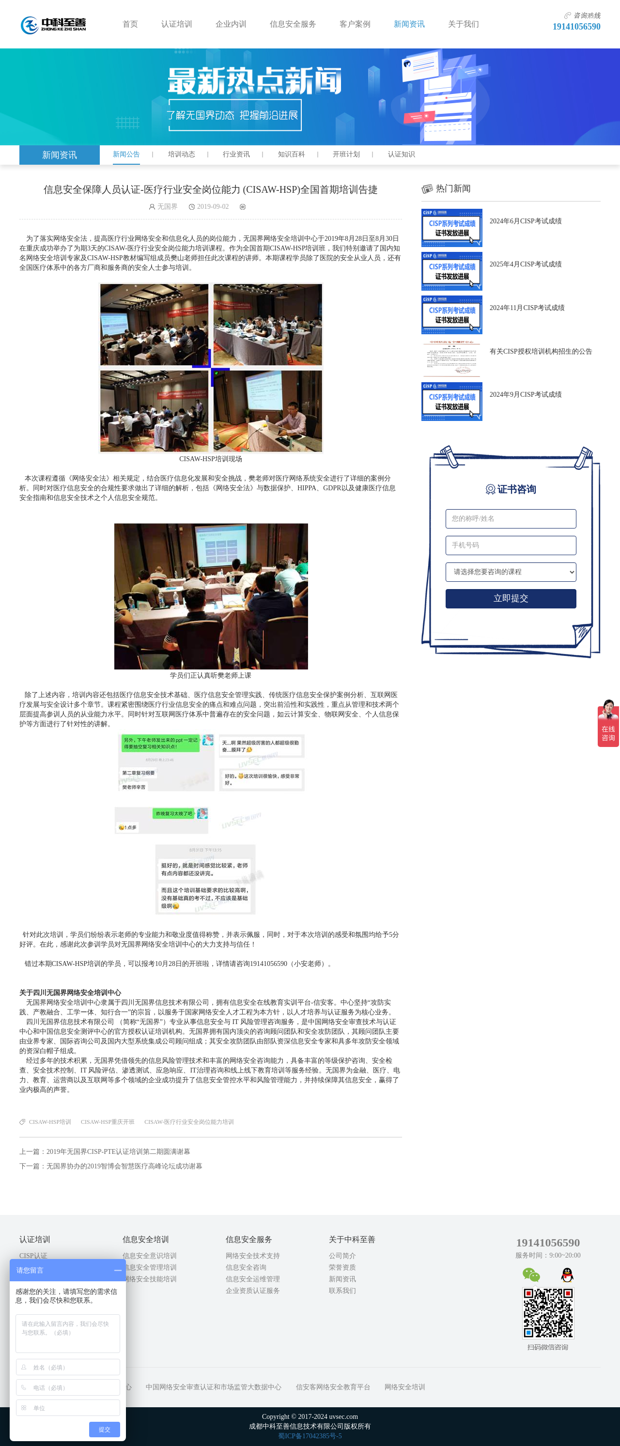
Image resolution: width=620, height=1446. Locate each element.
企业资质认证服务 (253, 1290)
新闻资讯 (409, 24)
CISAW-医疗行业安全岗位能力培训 (189, 1122)
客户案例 (355, 24)
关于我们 (463, 24)
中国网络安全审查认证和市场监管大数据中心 (213, 1387)
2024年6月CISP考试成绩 (526, 221)
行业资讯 (236, 154)
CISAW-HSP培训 (50, 1122)
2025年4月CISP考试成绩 (526, 264)
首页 (130, 24)
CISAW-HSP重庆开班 (108, 1122)
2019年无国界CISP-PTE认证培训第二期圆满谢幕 (118, 1151)
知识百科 (291, 154)
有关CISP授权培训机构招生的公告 (541, 351)
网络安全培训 (405, 1387)
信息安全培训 (146, 1239)
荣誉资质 (342, 1267)
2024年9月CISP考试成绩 (526, 394)
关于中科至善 (352, 1239)
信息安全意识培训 (150, 1255)
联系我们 (342, 1290)
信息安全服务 (293, 24)
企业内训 (231, 24)
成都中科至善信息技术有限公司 (53, 24)
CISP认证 (33, 1255)
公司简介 (342, 1255)
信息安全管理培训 (150, 1267)
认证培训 (176, 24)
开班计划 (346, 154)
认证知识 (401, 154)
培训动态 (181, 154)
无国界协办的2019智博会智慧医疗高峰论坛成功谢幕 (124, 1166)
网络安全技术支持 (253, 1255)
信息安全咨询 (246, 1267)
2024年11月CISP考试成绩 (527, 307)
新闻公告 (126, 154)
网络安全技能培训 (150, 1279)
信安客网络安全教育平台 (333, 1387)
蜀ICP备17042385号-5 (309, 1436)
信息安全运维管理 (253, 1279)
